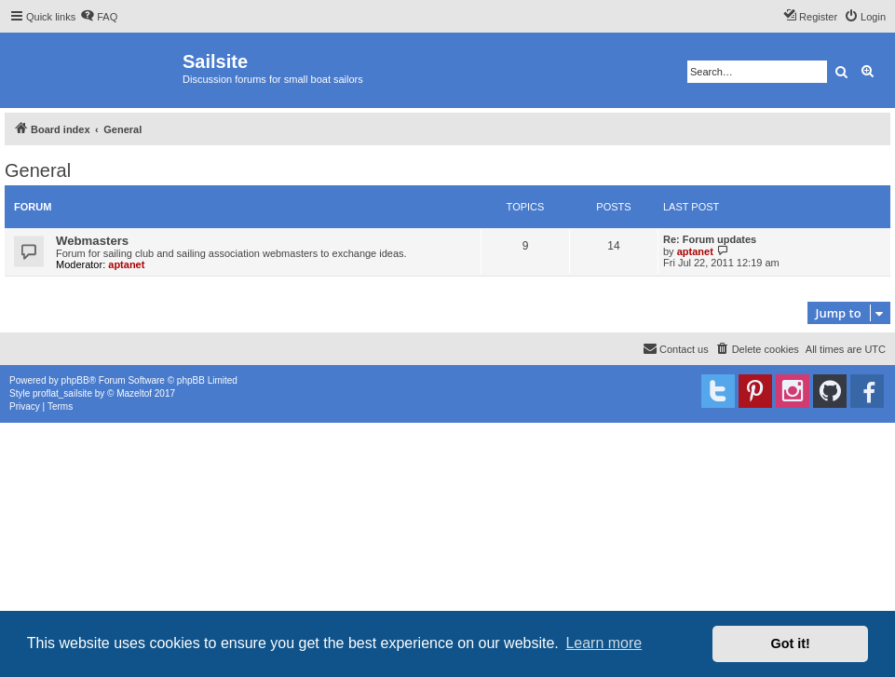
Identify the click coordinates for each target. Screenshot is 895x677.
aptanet (126, 264)
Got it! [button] (790, 643)
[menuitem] (98, 17)
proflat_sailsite (62, 393)
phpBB (75, 380)
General (38, 170)
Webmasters (92, 241)
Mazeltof (134, 393)
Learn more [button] (603, 643)
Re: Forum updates (709, 239)
